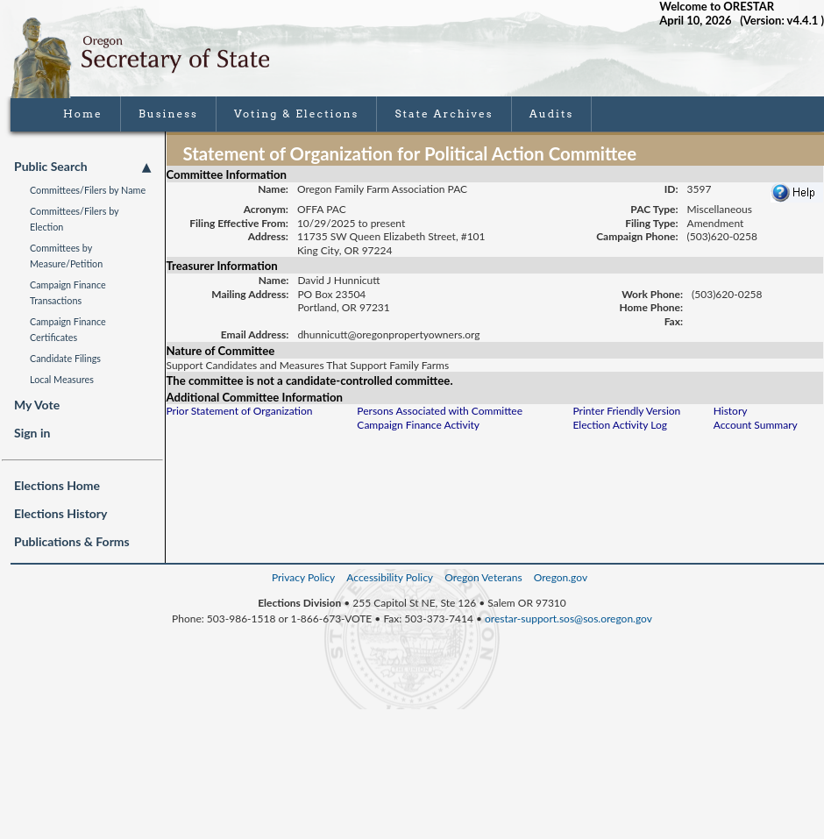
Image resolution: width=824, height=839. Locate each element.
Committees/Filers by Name (88, 190)
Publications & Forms (72, 541)
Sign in (32, 432)
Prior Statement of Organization (240, 410)
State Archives (443, 113)
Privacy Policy (303, 577)
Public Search (82, 166)
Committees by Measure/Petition (66, 255)
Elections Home (57, 485)
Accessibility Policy (389, 577)
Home (83, 113)
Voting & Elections (296, 113)
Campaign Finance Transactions (68, 292)
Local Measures (62, 379)
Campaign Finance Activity (418, 424)
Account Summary (756, 424)
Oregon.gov (560, 577)
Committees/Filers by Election (74, 218)
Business (168, 113)
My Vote (37, 404)
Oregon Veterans (483, 577)
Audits (551, 113)
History (731, 410)
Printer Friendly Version (626, 410)
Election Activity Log (619, 424)
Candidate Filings (65, 358)
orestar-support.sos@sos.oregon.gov (568, 618)
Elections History (60, 513)
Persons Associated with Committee (439, 410)
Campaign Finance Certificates (68, 329)
